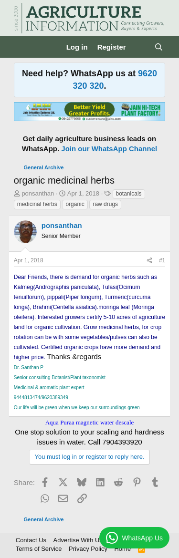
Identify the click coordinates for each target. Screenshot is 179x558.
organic (74, 204)
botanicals (129, 193)
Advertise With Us (78, 540)
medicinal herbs (37, 204)
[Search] (158, 47)
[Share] (149, 260)
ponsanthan (37, 193)
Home (122, 548)
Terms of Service (39, 548)
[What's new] (140, 47)
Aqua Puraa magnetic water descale (89, 422)
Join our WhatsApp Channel (109, 149)
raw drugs (105, 204)
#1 (162, 260)
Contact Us (31, 540)
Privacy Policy (88, 548)
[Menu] (22, 47)
